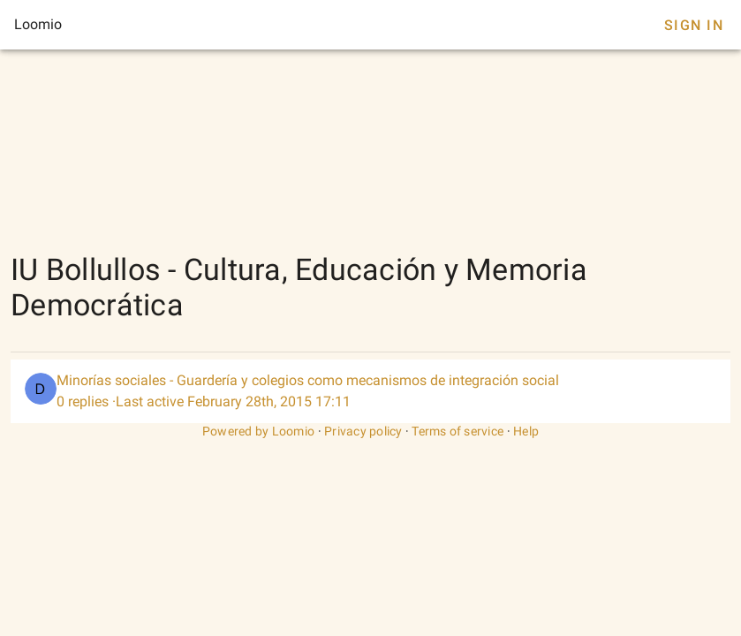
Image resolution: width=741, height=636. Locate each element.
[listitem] (370, 391)
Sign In (693, 25)
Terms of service (457, 431)
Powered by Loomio (258, 431)
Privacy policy (363, 431)
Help (526, 431)
